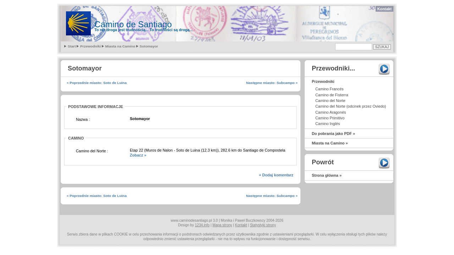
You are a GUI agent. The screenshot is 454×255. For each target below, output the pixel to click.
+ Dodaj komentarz (276, 175)
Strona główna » (327, 175)
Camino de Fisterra (331, 95)
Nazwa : (83, 119)
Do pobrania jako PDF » (333, 133)
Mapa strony (222, 225)
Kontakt (384, 9)
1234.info (202, 225)
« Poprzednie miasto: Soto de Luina (97, 83)
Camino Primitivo (329, 118)
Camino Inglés (327, 123)
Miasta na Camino (120, 46)
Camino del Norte (330, 100)
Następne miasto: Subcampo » (272, 83)
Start (72, 46)
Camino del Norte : (92, 151)
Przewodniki (90, 46)
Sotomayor (149, 46)
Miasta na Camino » (330, 143)
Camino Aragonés (330, 112)
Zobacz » (138, 155)
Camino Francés (329, 89)
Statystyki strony (263, 225)
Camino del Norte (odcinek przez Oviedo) (350, 106)
